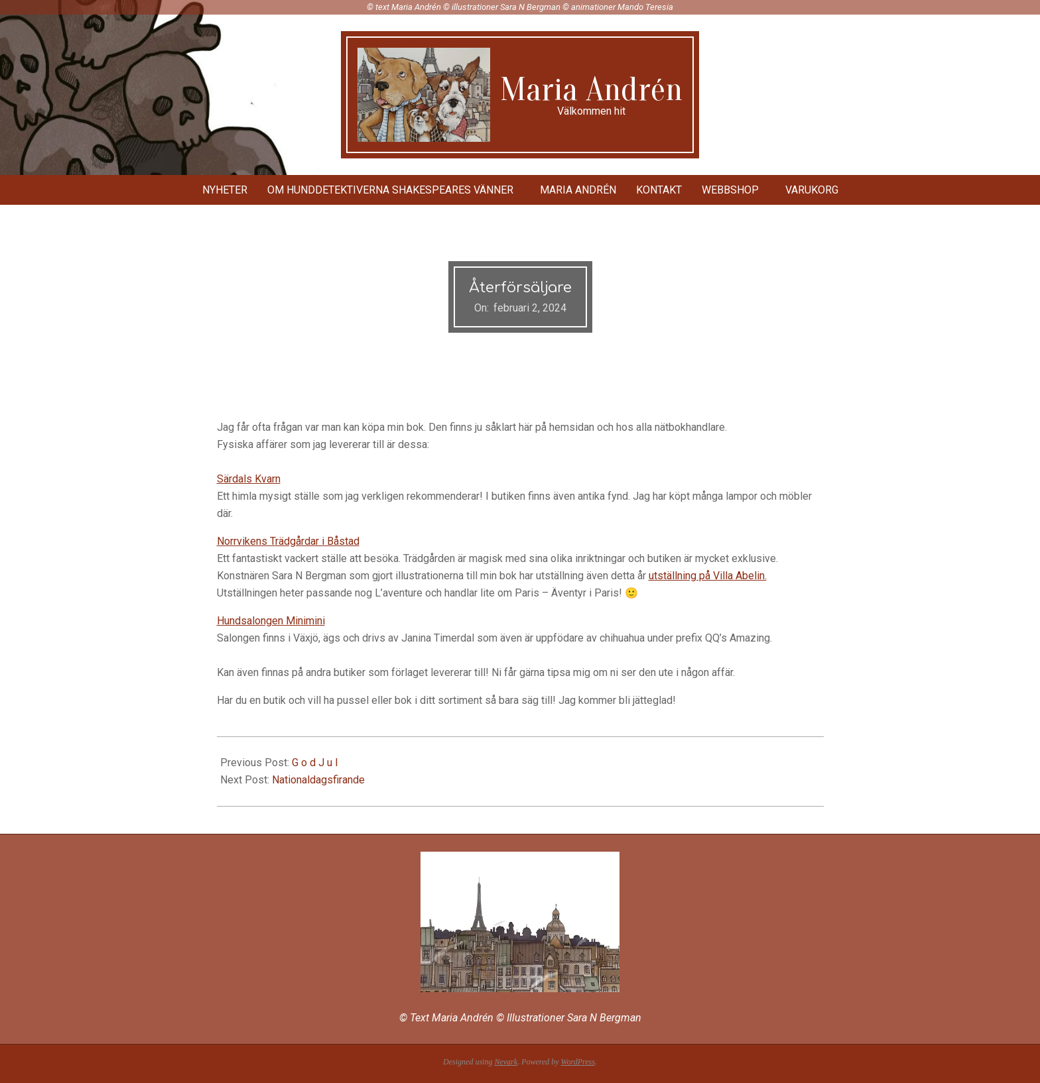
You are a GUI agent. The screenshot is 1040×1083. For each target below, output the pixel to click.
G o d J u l (315, 762)
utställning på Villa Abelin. (708, 575)
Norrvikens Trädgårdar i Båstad (288, 541)
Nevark (505, 1061)
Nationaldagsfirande (318, 779)
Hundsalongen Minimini (271, 620)
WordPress (578, 1061)
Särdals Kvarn (249, 479)
